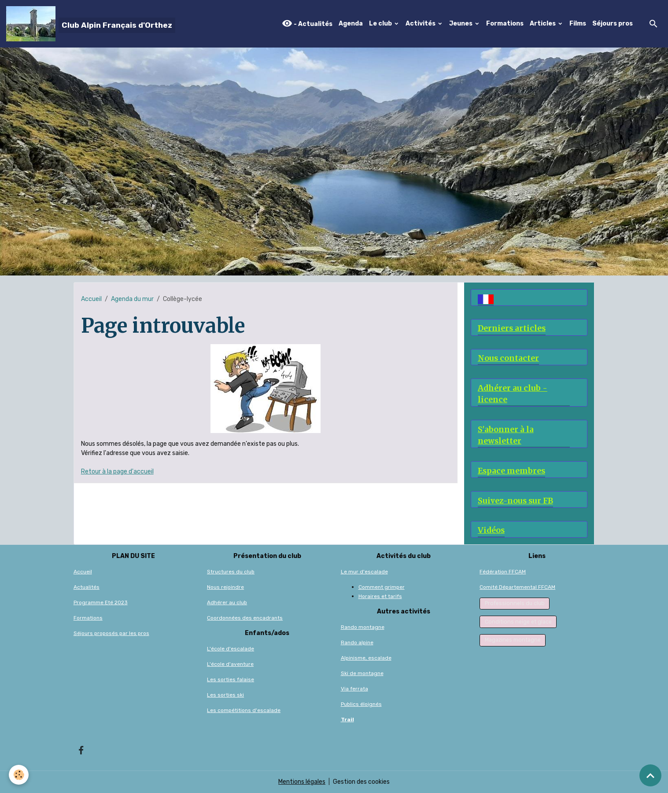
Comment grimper (381, 587)
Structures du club (231, 572)
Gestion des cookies (361, 782)
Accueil (91, 299)
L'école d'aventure (230, 664)
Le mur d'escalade (364, 572)
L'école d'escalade (230, 649)
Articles (543, 23)
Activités (421, 23)
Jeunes (461, 23)
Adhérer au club (227, 602)
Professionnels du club (515, 603)
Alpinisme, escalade (366, 658)
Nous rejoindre (225, 587)
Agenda (351, 23)
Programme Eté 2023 (101, 602)
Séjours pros (612, 23)
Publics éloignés (361, 704)
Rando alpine (357, 642)
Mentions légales (301, 782)
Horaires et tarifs (380, 596)
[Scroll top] (650, 775)
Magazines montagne (513, 640)
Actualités (87, 587)
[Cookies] (19, 775)
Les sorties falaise (230, 679)
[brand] (90, 23)
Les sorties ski (225, 695)
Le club (381, 23)
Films (577, 23)
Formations (505, 23)
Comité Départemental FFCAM (517, 587)
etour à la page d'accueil (119, 471)
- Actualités (307, 23)
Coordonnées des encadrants (245, 618)
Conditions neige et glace (518, 622)
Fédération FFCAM (503, 572)
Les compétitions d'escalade (243, 710)
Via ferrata (354, 689)
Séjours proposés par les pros (111, 633)
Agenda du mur (132, 299)
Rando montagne (362, 627)
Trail (347, 719)
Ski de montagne (362, 673)
